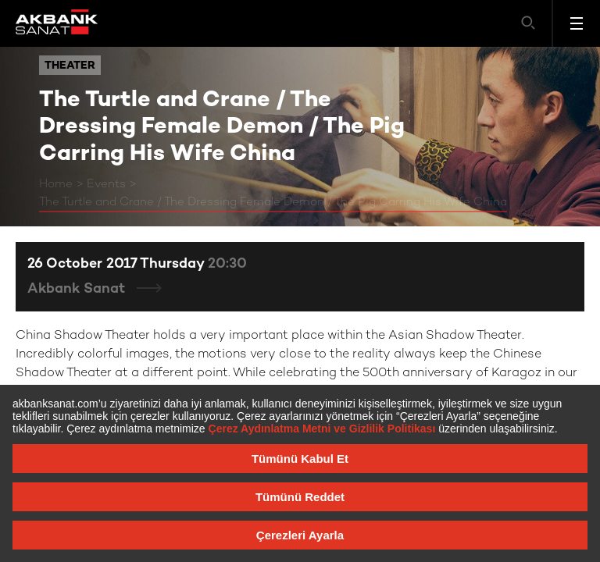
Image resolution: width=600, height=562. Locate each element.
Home (56, 184)
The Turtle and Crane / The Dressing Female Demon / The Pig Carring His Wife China (273, 202)
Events (106, 184)
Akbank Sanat (78, 289)
